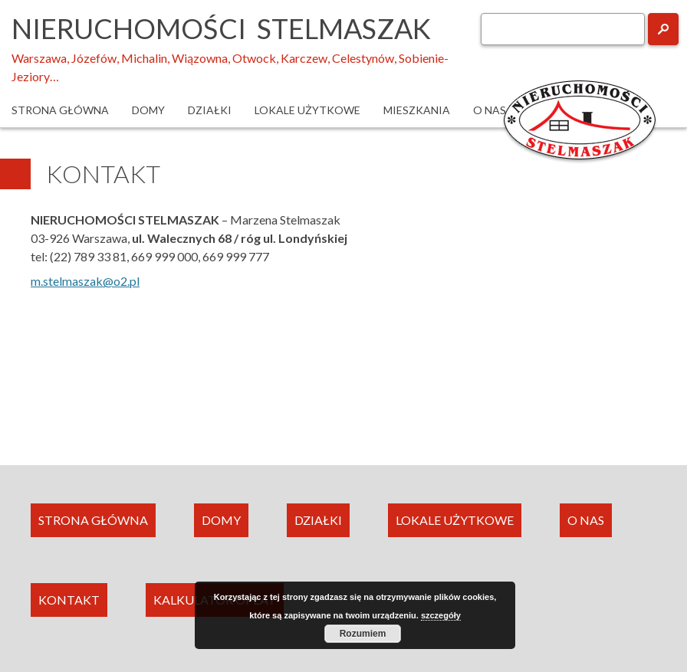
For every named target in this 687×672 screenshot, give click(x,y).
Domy (148, 109)
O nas (489, 109)
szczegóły (441, 615)
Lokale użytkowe (307, 109)
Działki (210, 109)
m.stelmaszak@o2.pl (85, 281)
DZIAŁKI (318, 520)
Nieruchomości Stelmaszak (221, 28)
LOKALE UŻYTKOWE (455, 520)
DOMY (221, 520)
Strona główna (60, 109)
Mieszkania (416, 109)
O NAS (585, 520)
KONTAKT (69, 599)
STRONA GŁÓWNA (93, 520)
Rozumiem (363, 633)
